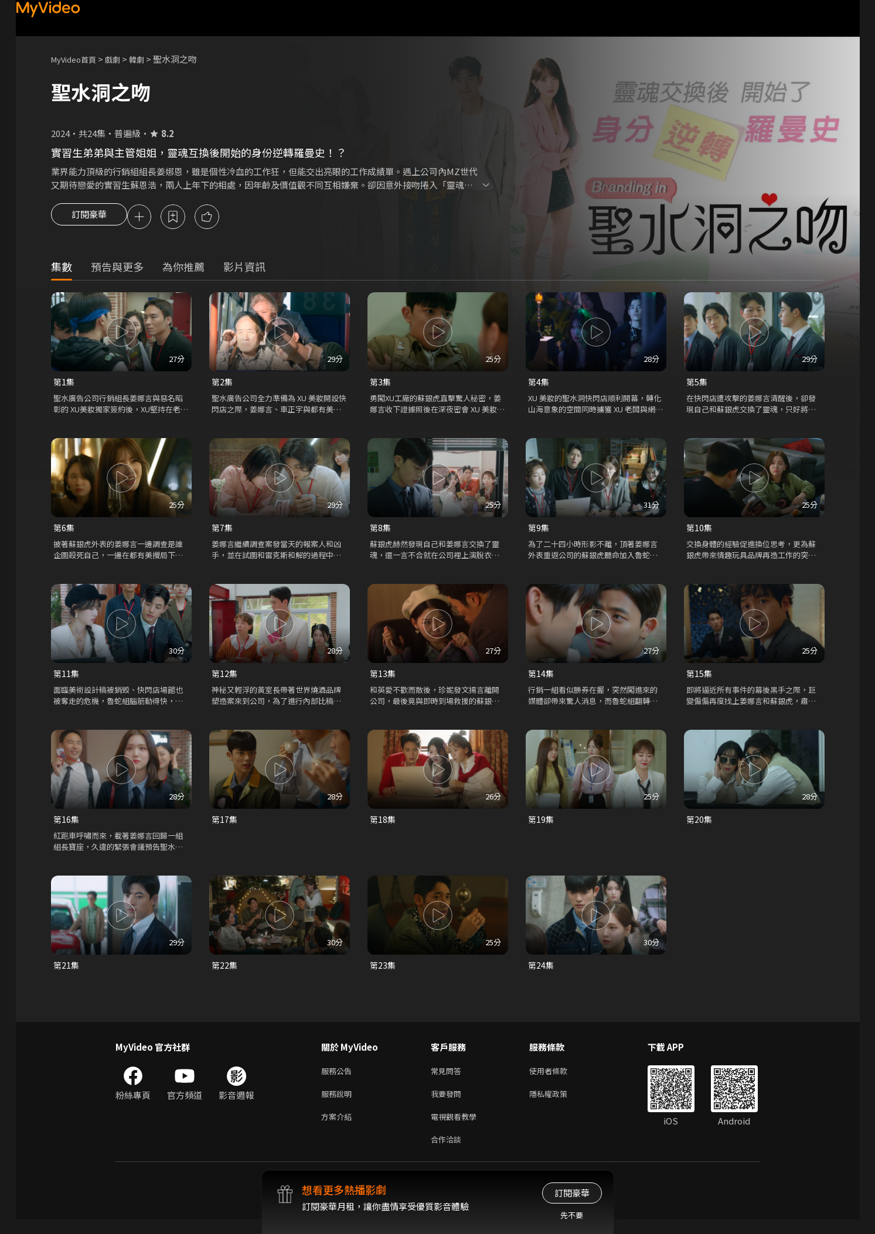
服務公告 (338, 1079)
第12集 (225, 678)
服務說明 (338, 1104)
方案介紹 (338, 1128)
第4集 (539, 384)
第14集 (541, 678)
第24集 (541, 972)
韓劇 (148, 59)
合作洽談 (448, 1153)
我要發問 (448, 1104)
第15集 (699, 678)
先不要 (571, 1215)
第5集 (697, 384)
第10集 (699, 531)
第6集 (64, 531)
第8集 (381, 531)
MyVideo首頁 (77, 59)
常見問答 (448, 1079)
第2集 (223, 384)
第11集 (66, 678)
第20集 (699, 825)
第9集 (539, 531)
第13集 (383, 678)
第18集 (383, 825)
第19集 (541, 825)
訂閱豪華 (89, 217)
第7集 (223, 531)
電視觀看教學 (457, 1128)
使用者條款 (558, 1079)
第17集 (225, 825)
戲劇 (122, 59)
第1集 (64, 384)
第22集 (225, 972)
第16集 (66, 825)
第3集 (381, 384)
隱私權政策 (558, 1104)
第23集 (383, 972)
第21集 (66, 972)
